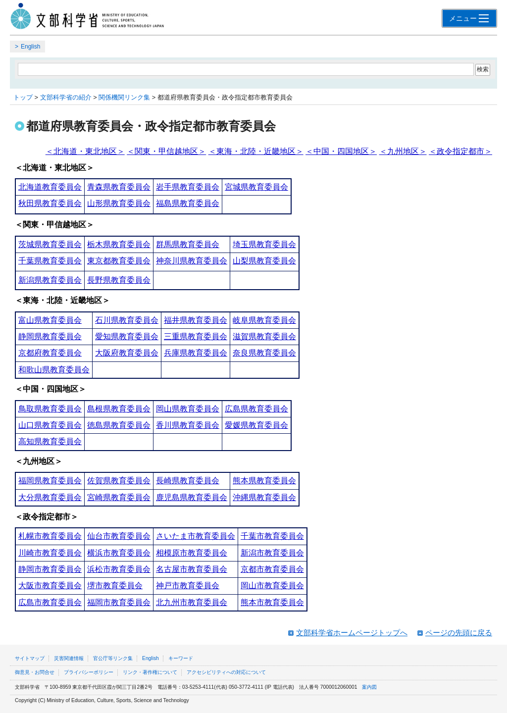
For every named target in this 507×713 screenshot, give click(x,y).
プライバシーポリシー (88, 672)
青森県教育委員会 (119, 187)
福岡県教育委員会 (50, 480)
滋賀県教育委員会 (264, 336)
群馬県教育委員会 (187, 244)
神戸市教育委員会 (187, 585)
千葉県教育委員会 (50, 260)
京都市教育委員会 (272, 569)
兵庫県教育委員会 (195, 353)
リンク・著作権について (150, 672)
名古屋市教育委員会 (191, 569)
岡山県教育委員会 (187, 409)
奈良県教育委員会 (264, 353)
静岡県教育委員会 (50, 336)
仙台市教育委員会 (119, 536)
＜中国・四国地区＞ (341, 151)
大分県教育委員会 (50, 497)
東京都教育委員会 (119, 260)
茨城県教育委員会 (50, 244)
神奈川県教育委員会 (191, 260)
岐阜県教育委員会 (264, 320)
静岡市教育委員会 (50, 569)
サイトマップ (30, 658)
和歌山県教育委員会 (54, 369)
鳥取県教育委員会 (50, 409)
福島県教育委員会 (187, 203)
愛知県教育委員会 (126, 336)
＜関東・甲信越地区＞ (166, 151)
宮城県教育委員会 (256, 187)
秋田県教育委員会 (50, 203)
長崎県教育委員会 (187, 480)
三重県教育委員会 (195, 336)
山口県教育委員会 (50, 425)
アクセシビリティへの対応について (226, 672)
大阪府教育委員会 (126, 353)
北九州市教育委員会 (191, 602)
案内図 (369, 687)
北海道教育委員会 (50, 187)
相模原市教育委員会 (191, 553)
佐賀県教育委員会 (119, 480)
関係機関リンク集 (124, 97)
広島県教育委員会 (256, 409)
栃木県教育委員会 (119, 244)
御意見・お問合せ (34, 672)
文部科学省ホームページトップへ (351, 632)
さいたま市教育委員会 (195, 536)
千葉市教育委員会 (272, 536)
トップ (23, 97)
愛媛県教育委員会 (256, 425)
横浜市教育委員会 (119, 553)
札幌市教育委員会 (50, 536)
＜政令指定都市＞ (460, 151)
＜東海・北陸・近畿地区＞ (256, 151)
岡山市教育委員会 (272, 585)
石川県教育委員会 (126, 320)
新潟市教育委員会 (272, 553)
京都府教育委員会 (50, 353)
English (30, 46)
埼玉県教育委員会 (264, 244)
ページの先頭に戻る (458, 632)
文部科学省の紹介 (66, 97)
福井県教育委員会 (195, 320)
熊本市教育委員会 (272, 602)
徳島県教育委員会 (119, 425)
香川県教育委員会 (187, 425)
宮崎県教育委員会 (119, 497)
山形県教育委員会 (119, 203)
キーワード (180, 658)
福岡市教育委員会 (119, 602)
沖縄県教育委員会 (264, 497)
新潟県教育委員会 (50, 280)
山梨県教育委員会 (264, 260)
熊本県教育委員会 (264, 480)
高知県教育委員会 (50, 441)
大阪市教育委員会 (50, 585)
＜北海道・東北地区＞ (85, 151)
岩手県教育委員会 (187, 187)
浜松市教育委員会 (119, 569)
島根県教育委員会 (119, 409)
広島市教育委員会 (50, 602)
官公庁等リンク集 (113, 658)
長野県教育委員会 (119, 280)
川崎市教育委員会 (50, 553)
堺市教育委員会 (115, 585)
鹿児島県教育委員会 (191, 497)
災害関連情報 (69, 658)
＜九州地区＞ (403, 151)
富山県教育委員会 (50, 320)
